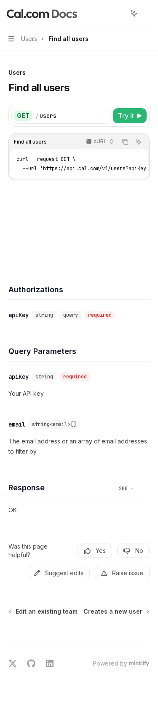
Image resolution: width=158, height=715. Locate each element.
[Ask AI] (138, 141)
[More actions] (147, 13)
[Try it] (130, 115)
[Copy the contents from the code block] (125, 141)
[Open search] (118, 13)
